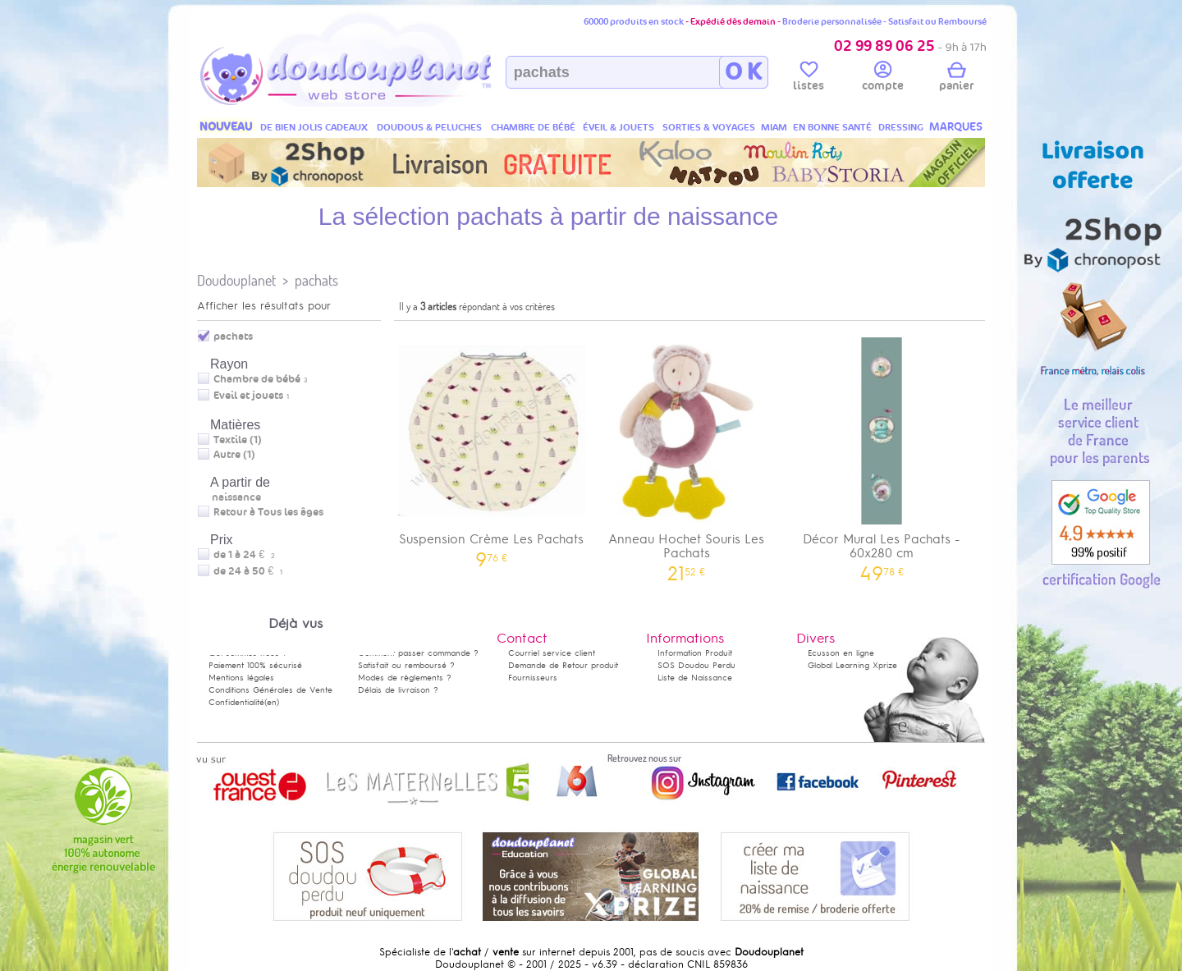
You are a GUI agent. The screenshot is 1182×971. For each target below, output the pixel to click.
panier (956, 79)
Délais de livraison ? (398, 689)
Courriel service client (551, 652)
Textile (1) (237, 440)
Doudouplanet (236, 280)
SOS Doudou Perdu (696, 665)
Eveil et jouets (248, 395)
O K (743, 72)
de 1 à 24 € (244, 554)
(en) (271, 702)
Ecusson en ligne (841, 652)
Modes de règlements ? (404, 677)
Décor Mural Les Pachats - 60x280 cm (881, 453)
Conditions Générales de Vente (270, 689)
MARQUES (956, 127)
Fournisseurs (532, 677)
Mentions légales (241, 677)
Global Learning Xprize (852, 665)
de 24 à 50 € (247, 571)
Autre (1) (234, 454)
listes (808, 79)
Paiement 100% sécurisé (255, 665)
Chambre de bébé (256, 379)
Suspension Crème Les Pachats (491, 446)
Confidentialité (236, 702)
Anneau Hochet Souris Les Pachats (687, 453)
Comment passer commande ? (418, 652)
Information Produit (694, 652)
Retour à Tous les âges (268, 512)
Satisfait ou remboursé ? (406, 665)
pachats (316, 280)
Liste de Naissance (694, 677)
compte (883, 79)
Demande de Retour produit (563, 665)
